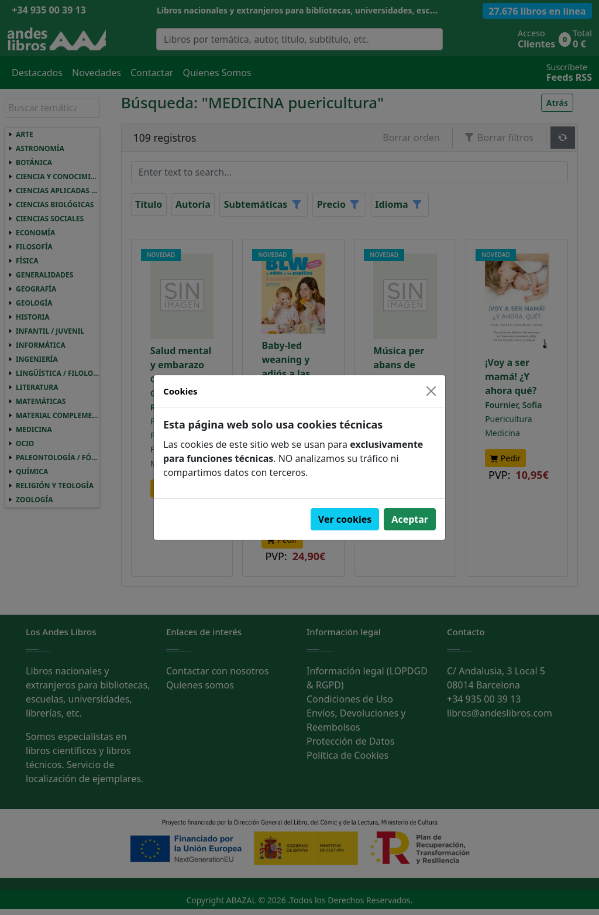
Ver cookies (345, 519)
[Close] (431, 391)
